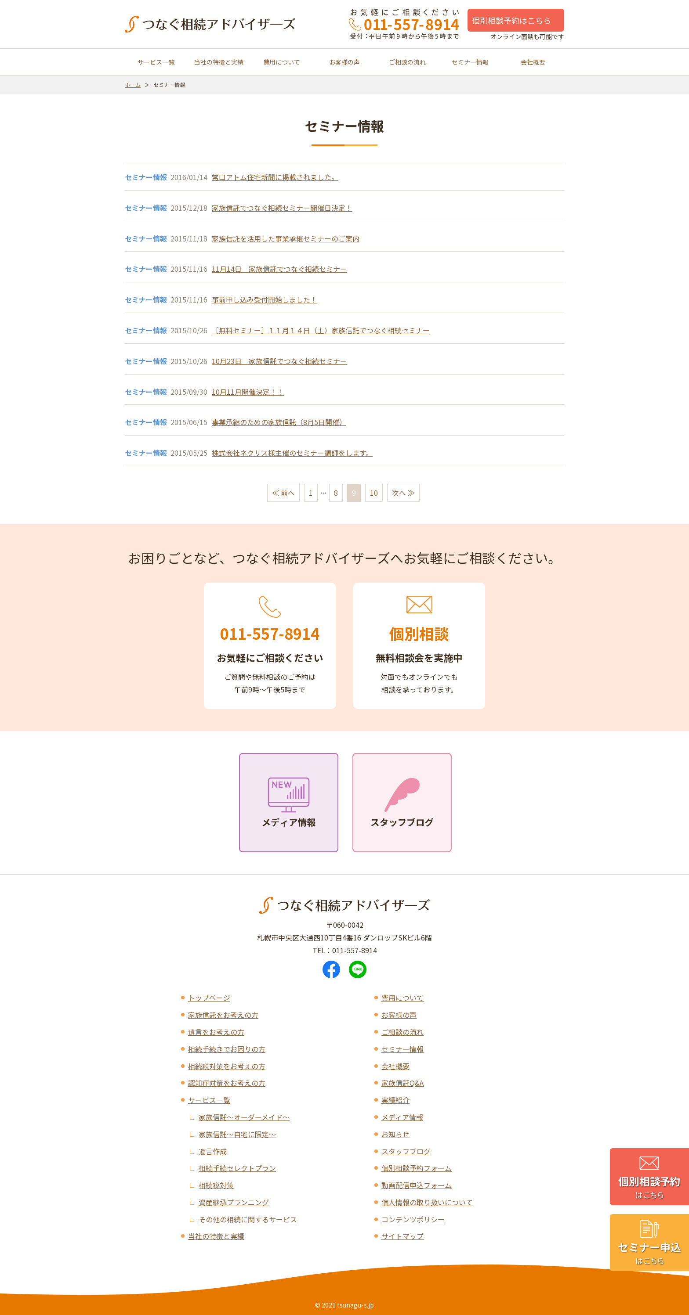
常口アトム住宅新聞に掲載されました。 (275, 177)
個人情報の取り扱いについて (427, 1202)
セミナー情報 (470, 62)
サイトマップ (402, 1236)
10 (374, 492)
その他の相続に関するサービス (248, 1219)
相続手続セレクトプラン (237, 1168)
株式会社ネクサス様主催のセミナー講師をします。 (292, 452)
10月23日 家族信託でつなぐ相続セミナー (279, 361)
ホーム (133, 84)
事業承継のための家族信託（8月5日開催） (279, 422)
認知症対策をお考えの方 (226, 1082)
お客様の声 (344, 62)
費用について (281, 62)
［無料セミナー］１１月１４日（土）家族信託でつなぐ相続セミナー (321, 330)
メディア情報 (402, 1117)
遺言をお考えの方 (216, 1032)
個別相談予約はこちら (511, 20)
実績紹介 (395, 1100)
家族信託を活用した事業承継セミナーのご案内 (285, 238)
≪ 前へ (283, 492)
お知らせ (395, 1134)
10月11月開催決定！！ (248, 391)
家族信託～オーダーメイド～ (244, 1117)
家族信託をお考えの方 (223, 1014)
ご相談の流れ (407, 62)
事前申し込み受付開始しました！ (264, 299)
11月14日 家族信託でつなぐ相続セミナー (279, 268)
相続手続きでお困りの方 (226, 1049)
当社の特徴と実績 (218, 62)
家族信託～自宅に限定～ (237, 1134)
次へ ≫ (403, 492)
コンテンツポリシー (413, 1219)
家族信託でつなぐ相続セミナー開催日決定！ (282, 207)
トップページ (209, 997)
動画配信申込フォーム (416, 1185)
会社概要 (533, 62)
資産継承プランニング (234, 1202)
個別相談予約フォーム (416, 1168)
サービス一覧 (156, 62)
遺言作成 (213, 1151)
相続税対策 (216, 1185)
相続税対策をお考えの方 (226, 1066)
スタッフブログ (406, 1151)
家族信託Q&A (402, 1082)
